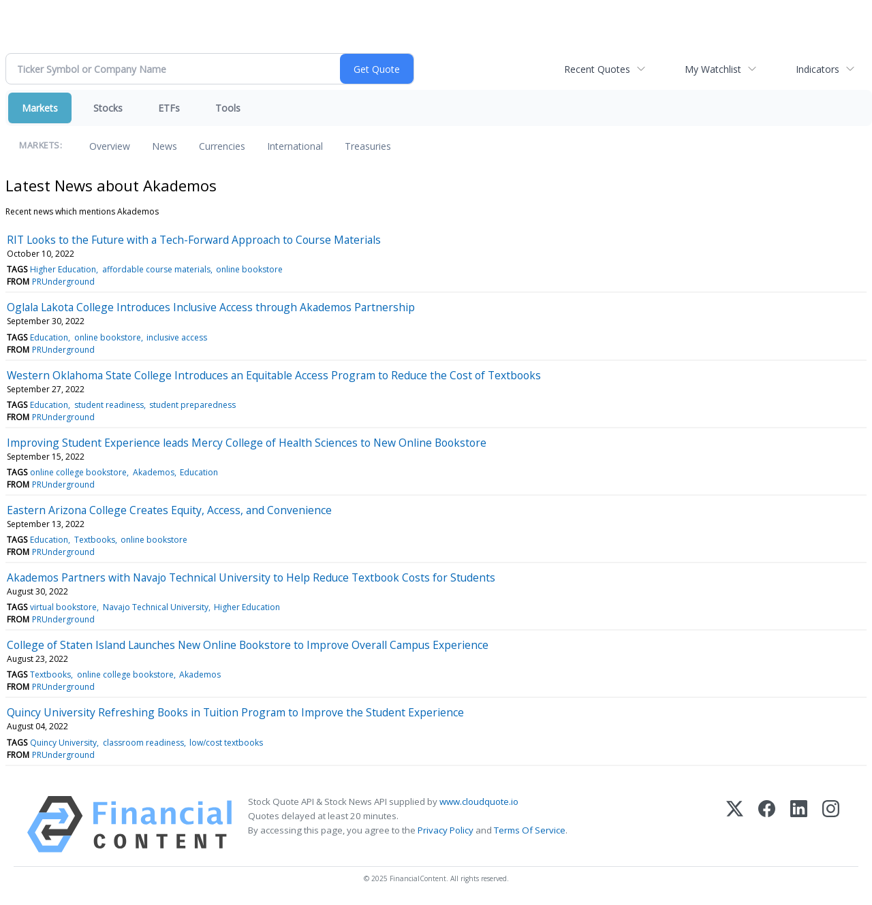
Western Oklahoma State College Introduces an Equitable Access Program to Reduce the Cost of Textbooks (274, 375)
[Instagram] (831, 824)
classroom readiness (143, 742)
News (164, 146)
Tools (227, 107)
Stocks (108, 107)
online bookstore (249, 269)
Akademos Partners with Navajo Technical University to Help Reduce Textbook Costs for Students (251, 577)
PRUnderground (63, 281)
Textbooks (94, 539)
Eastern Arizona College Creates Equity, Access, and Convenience (169, 510)
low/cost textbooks (226, 742)
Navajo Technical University (155, 607)
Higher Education (63, 269)
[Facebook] (767, 824)
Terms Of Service (529, 830)
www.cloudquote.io (478, 801)
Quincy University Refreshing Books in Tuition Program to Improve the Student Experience (235, 712)
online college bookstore (78, 472)
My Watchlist (713, 69)
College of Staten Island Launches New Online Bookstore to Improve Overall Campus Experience (247, 644)
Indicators (817, 69)
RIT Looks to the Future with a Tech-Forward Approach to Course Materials (194, 239)
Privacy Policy (445, 830)
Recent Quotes (597, 69)
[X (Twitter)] (735, 824)
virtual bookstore (63, 607)
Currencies (222, 146)
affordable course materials (156, 269)
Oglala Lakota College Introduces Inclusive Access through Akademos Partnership (211, 307)
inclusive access (176, 337)
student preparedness (192, 405)
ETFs (169, 107)
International (295, 146)
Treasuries (368, 146)
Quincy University (63, 742)
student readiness (109, 405)
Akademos (153, 472)
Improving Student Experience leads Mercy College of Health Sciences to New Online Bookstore (246, 442)
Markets (40, 107)
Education (49, 337)
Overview (109, 146)
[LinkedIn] (799, 824)
